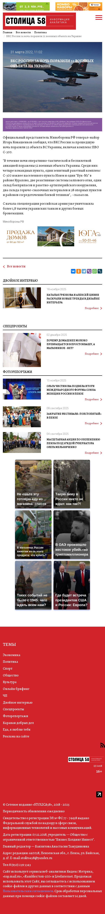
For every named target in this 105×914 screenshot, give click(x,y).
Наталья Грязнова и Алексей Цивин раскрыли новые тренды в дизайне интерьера (73, 298)
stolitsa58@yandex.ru (36, 858)
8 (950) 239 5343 (20, 864)
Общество (10, 675)
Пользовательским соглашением (28, 891)
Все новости (16, 266)
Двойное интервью (20, 280)
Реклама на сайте (16, 736)
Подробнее (93, 308)
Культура (10, 682)
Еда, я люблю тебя (16, 729)
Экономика (11, 655)
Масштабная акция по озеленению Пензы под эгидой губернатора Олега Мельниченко (73, 443)
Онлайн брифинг (16, 688)
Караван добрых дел (18, 723)
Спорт (7, 668)
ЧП (5, 695)
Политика (10, 661)
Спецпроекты (15, 326)
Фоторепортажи (17, 371)
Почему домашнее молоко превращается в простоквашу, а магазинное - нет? (71, 344)
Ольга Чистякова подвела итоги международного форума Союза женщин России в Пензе (71, 390)
